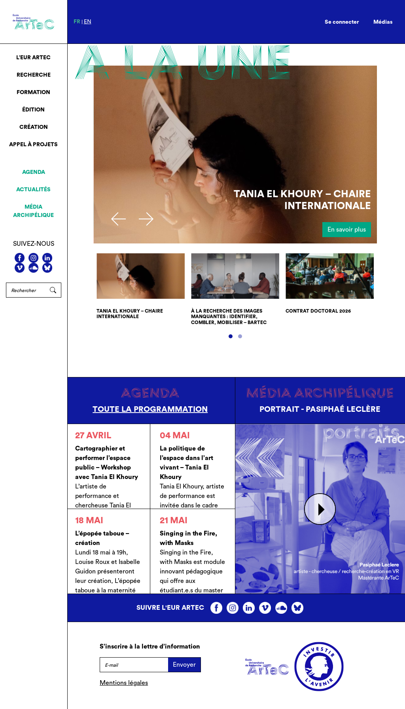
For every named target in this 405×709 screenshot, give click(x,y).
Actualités (33, 189)
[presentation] (118, 219)
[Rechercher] (25, 290)
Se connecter (342, 22)
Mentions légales (124, 683)
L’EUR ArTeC (33, 57)
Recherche (34, 75)
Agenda (33, 172)
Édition (33, 110)
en (87, 22)
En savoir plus (346, 229)
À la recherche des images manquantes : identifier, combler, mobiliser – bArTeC (229, 317)
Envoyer (184, 665)
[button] (230, 336)
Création (33, 127)
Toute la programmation (150, 409)
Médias (383, 22)
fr (77, 22)
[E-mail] (134, 664)
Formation (33, 92)
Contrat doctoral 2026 (318, 311)
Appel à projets (33, 144)
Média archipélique (33, 211)
